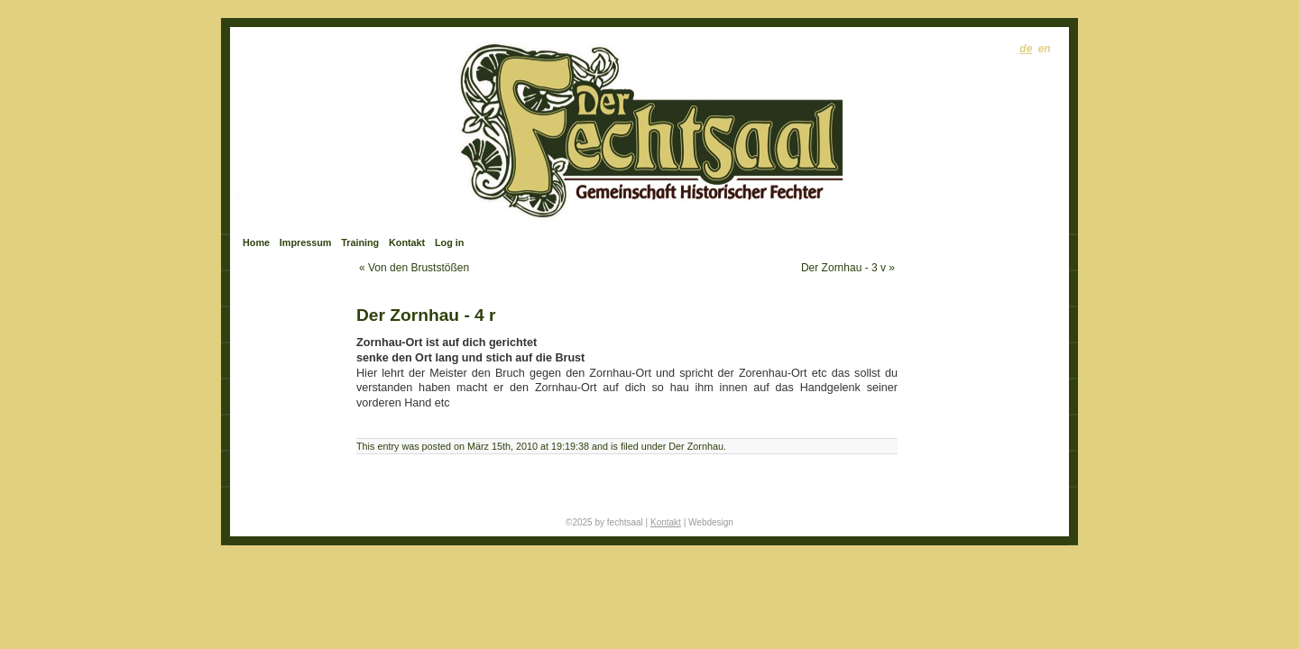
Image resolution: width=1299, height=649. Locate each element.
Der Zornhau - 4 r (426, 315)
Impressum (306, 242)
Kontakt (407, 242)
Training (360, 242)
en (1044, 48)
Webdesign (710, 522)
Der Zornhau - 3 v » (848, 267)
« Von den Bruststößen (414, 267)
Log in (449, 242)
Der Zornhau (695, 446)
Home (256, 242)
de (1025, 48)
